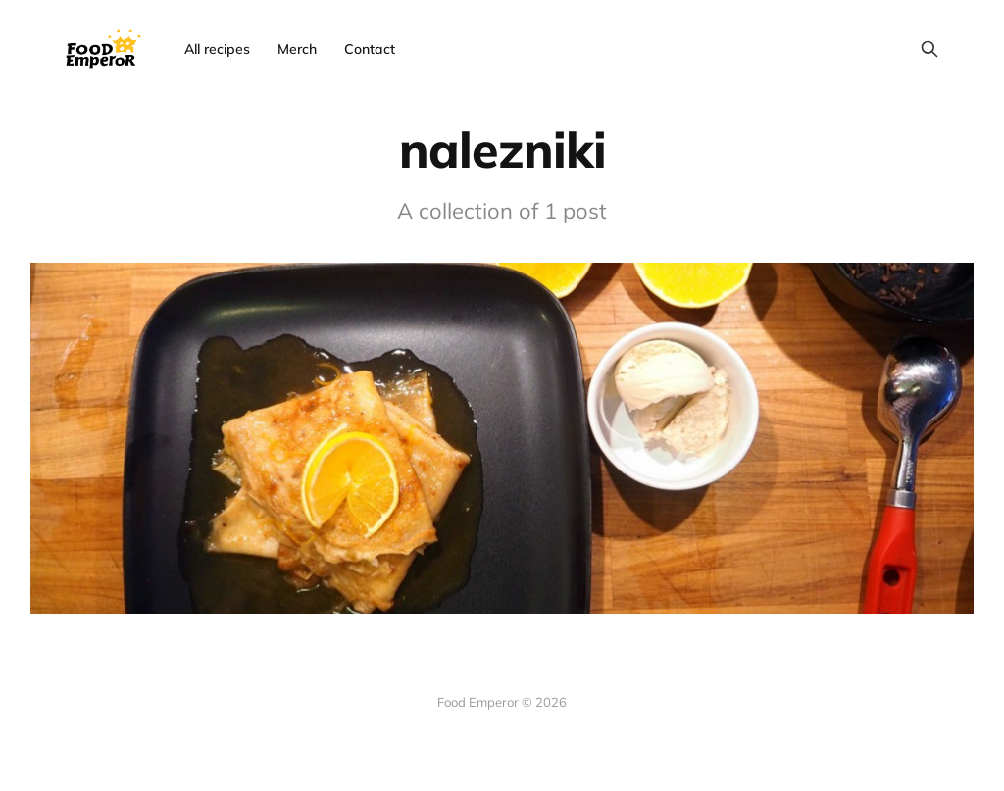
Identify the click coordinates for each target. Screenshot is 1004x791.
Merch (297, 49)
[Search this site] (929, 49)
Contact (369, 49)
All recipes (217, 49)
